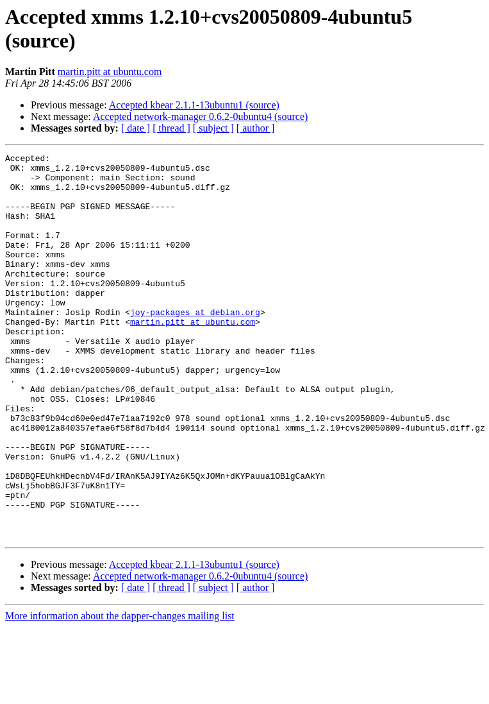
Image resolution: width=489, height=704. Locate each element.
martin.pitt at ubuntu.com (110, 71)
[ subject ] (213, 128)
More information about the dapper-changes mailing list (120, 692)
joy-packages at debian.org (195, 344)
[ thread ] (171, 128)
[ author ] (255, 128)
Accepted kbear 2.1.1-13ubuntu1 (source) (194, 104)
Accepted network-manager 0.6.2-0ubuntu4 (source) (200, 116)
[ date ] (135, 128)
